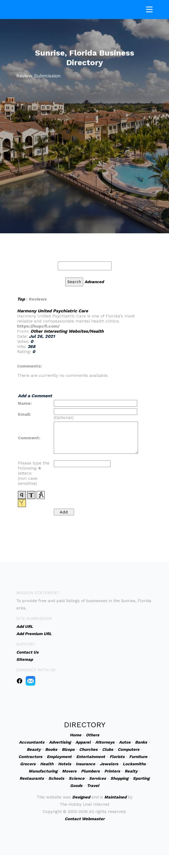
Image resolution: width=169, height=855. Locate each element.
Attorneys (104, 742)
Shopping (119, 778)
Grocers (28, 764)
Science (76, 778)
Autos (124, 742)
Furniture (138, 756)
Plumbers (90, 771)
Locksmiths (134, 764)
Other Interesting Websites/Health (67, 331)
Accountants (31, 742)
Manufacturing (43, 771)
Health (46, 764)
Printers (112, 771)
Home (75, 735)
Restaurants (32, 778)
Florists (117, 756)
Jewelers (109, 764)
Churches (88, 749)
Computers (128, 749)
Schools (56, 778)
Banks (141, 742)
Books (51, 749)
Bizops (68, 749)
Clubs (107, 749)
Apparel (83, 742)
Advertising (60, 742)
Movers (69, 771)
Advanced (94, 281)
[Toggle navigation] (149, 8)
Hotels (64, 764)
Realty (131, 771)
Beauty (34, 749)
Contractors (30, 756)
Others (92, 735)
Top (21, 299)
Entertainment (90, 756)
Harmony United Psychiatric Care (52, 310)
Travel (93, 785)
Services (97, 778)
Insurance (85, 764)
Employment (59, 756)
